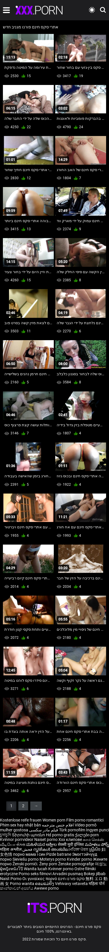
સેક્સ (20, 844)
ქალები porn (87, 835)
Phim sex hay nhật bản (20, 825)
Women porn (54, 820)
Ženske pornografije (76, 864)
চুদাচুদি (5, 835)
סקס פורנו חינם (71, 878)
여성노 (101, 864)
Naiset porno (46, 839)
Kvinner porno (61, 868)
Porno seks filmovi (35, 873)
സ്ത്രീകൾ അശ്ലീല (51, 849)
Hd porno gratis (60, 835)
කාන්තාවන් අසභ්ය (17, 888)
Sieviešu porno (26, 859)
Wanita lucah (36, 868)
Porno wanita (22, 883)
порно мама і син (29, 854)
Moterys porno (53, 859)
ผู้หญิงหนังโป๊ (12, 868)
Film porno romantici (84, 820)
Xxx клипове (70, 839)
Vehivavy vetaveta (72, 883)
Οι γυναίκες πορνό (40, 878)
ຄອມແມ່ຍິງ (45, 883)
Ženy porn (48, 864)
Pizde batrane (58, 854)
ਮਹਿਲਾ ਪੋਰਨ (79, 849)
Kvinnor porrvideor (17, 839)
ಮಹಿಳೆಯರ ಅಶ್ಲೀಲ (42, 844)
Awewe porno (46, 888)
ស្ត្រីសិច (95, 849)
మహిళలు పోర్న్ (97, 844)
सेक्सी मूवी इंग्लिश (71, 844)
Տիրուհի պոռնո (29, 835)
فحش (27, 849)
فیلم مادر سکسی (43, 830)
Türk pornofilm (72, 830)
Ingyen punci (97, 830)
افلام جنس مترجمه (58, 825)
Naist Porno (11, 878)
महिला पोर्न (97, 883)
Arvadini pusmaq (68, 873)
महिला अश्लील (11, 849)
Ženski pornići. (25, 864)
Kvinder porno (80, 859)
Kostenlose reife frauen (21, 820)
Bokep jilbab (95, 873)
